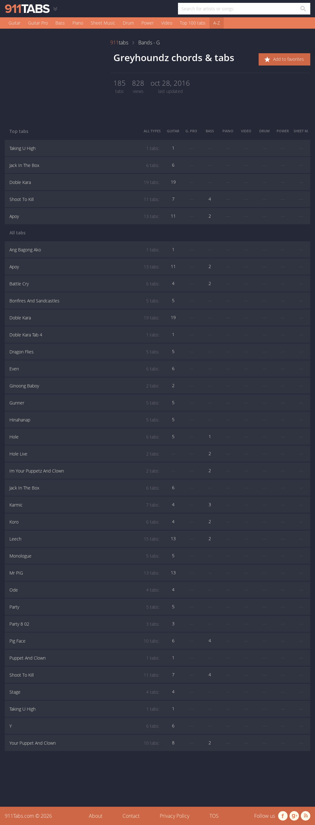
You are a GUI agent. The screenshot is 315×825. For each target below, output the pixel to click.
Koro (84, 522)
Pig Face (84, 641)
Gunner (84, 403)
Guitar (14, 23)
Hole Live (84, 454)
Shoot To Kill (84, 199)
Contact (131, 815)
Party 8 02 (84, 624)
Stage (84, 692)
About (95, 815)
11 (173, 216)
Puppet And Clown (84, 658)
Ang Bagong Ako (84, 250)
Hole (84, 437)
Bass (60, 23)
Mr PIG (84, 573)
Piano (77, 23)
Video (166, 23)
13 (173, 538)
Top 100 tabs (193, 23)
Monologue (84, 556)
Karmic (84, 505)
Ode (84, 590)
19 (173, 182)
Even (84, 369)
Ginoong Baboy (84, 386)
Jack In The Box (84, 165)
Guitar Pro (38, 23)
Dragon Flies (84, 352)
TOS (214, 815)
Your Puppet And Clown (84, 743)
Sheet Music (103, 23)
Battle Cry (84, 284)
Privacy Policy (174, 815)
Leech (84, 539)
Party (84, 607)
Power (147, 23)
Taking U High (84, 148)
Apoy (84, 216)
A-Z (216, 23)
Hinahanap (84, 420)
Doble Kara (84, 182)
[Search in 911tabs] (303, 8)
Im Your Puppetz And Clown (84, 471)
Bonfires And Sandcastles (84, 301)
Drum (128, 23)
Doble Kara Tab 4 (84, 335)
